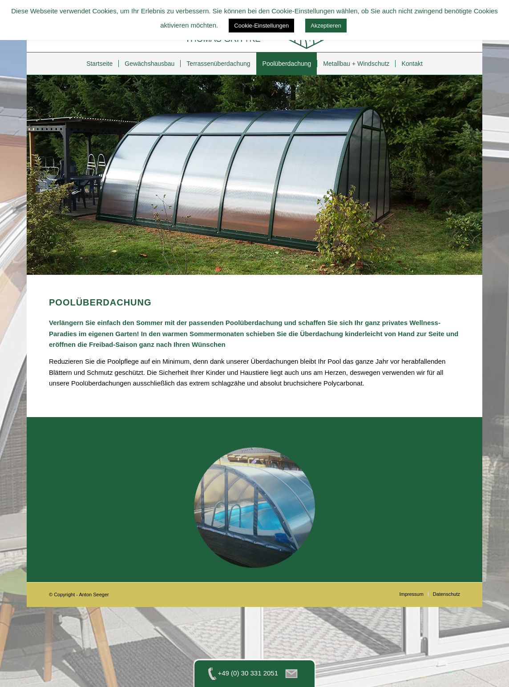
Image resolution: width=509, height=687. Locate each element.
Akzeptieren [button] (326, 25)
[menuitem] (99, 63)
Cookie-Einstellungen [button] (261, 25)
